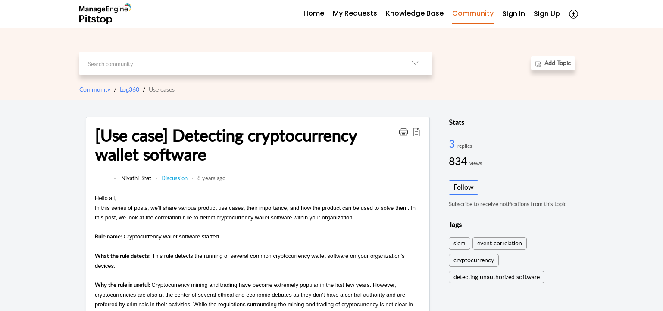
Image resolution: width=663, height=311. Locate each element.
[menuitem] (513, 14)
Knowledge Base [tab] (415, 13)
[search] (238, 63)
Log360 (129, 89)
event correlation (499, 243)
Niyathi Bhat (135, 178)
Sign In (513, 14)
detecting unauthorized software (496, 277)
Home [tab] (313, 13)
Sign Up (547, 14)
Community (94, 89)
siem (459, 243)
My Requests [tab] (355, 13)
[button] (574, 14)
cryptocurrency (473, 260)
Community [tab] (473, 13)
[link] (102, 182)
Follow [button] (463, 187)
